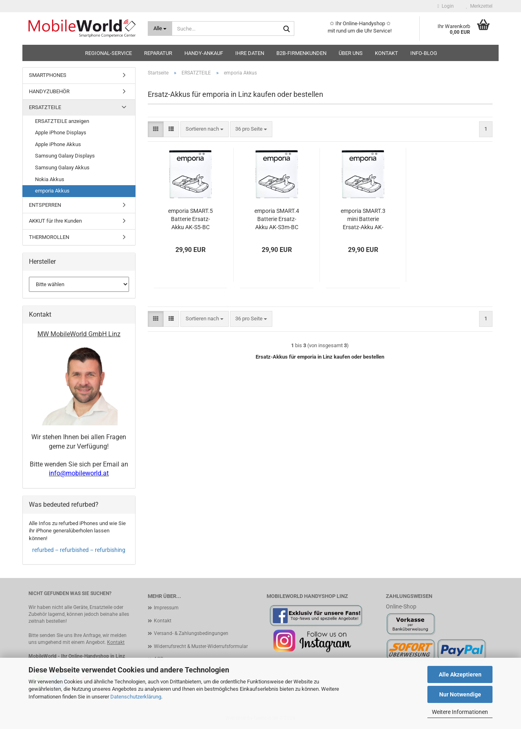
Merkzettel (479, 6)
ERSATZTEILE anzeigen (62, 121)
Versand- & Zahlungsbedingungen (191, 633)
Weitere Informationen (460, 712)
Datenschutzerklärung (135, 697)
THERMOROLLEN (49, 237)
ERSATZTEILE (45, 107)
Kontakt (386, 53)
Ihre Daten (249, 53)
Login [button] (446, 6)
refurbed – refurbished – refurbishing (78, 550)
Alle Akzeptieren (460, 674)
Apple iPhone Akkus (58, 144)
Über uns (351, 53)
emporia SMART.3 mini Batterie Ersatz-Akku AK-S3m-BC (363, 219)
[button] (156, 129)
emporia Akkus (52, 191)
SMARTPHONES (47, 75)
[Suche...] (160, 28)
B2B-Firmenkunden (301, 53)
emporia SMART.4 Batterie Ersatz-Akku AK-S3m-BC (276, 219)
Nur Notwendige (460, 694)
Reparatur (158, 53)
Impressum (166, 608)
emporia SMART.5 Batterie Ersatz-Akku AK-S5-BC (190, 219)
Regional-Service (108, 53)
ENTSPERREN (45, 205)
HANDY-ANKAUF (203, 53)
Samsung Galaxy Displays (65, 156)
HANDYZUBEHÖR (49, 91)
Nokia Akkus (49, 179)
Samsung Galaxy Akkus (62, 167)
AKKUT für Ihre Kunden (55, 221)
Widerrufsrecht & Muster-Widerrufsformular (201, 646)
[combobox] (204, 129)
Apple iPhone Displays (60, 132)
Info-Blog (423, 53)
